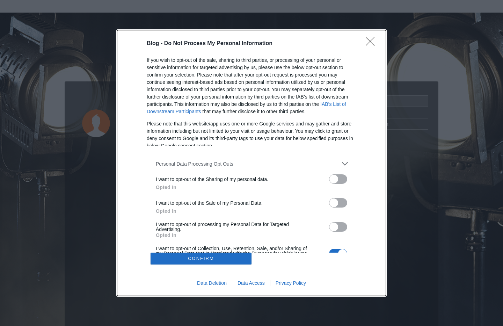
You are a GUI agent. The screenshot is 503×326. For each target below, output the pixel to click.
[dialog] (251, 163)
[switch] (338, 179)
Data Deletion (212, 283)
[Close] (372, 43)
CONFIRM (201, 258)
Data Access (251, 283)
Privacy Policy (291, 283)
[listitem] (251, 163)
